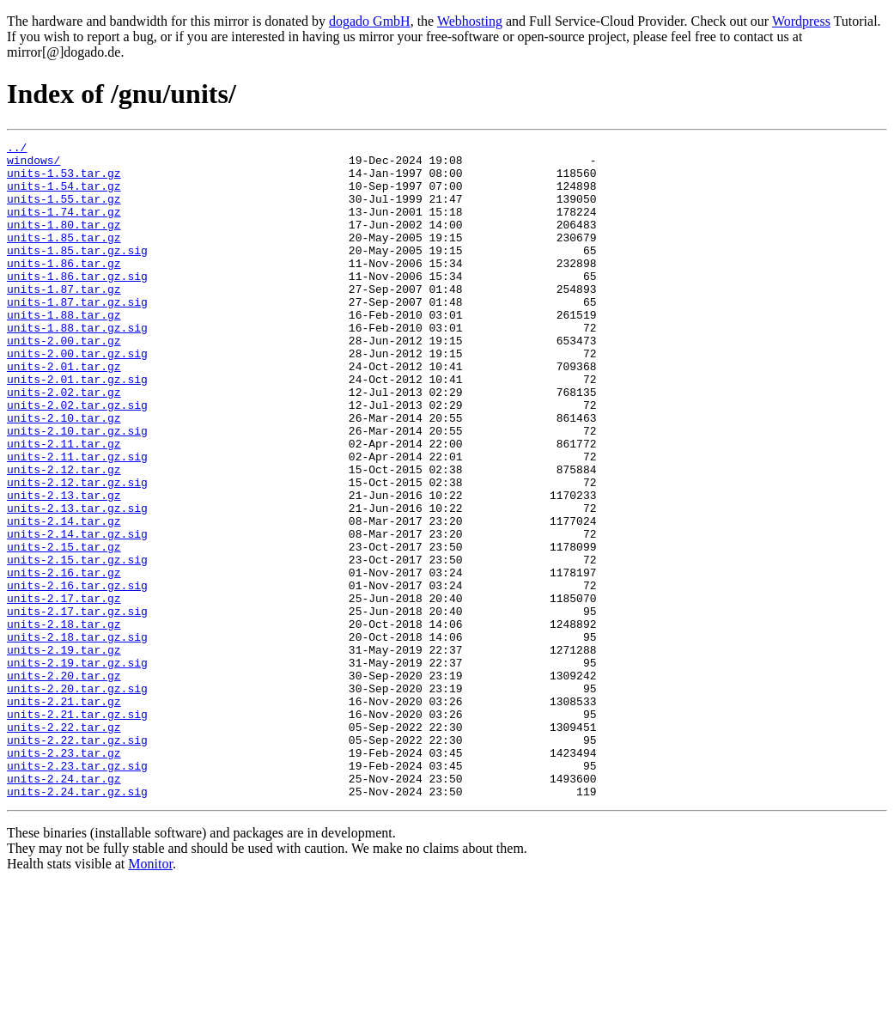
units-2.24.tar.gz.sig (77, 922)
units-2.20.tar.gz (64, 783)
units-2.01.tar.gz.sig (77, 427)
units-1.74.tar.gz (64, 226)
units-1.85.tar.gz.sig (77, 273)
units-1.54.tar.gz (64, 196)
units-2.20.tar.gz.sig (77, 799)
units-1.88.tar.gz (64, 350)
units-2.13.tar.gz (64, 567)
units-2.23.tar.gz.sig (77, 891)
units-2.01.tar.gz (64, 412)
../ (17, 149)
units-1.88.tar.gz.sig (77, 366)
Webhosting (469, 21)
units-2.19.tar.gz (64, 752)
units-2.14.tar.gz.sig (77, 613)
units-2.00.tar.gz (64, 381)
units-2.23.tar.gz (64, 876)
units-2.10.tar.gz (64, 474)
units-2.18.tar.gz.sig (77, 737)
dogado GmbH (370, 21)
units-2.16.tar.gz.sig (77, 675)
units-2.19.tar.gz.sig (77, 768)
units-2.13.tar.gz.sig (77, 582)
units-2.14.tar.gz (64, 598)
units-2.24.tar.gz (64, 907)
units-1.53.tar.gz (64, 180)
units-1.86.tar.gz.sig (77, 304)
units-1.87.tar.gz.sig (77, 335)
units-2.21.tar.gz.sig (77, 829)
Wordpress (801, 21)
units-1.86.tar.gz (64, 288)
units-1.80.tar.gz (64, 242)
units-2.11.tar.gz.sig (77, 520)
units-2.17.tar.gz (64, 690)
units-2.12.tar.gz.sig (77, 551)
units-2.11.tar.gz (64, 505)
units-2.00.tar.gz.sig (77, 397)
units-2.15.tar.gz (64, 628)
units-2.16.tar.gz (64, 659)
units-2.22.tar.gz (64, 845)
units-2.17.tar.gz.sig (77, 706)
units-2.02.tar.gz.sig (77, 458)
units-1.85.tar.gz (64, 257)
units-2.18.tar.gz (64, 721)
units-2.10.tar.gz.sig (77, 489)
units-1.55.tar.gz (64, 211)
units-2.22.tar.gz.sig (77, 860)
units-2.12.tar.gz (64, 536)
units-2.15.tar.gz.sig (77, 644)
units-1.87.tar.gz (64, 319)
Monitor (150, 995)
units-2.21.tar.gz (64, 814)
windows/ (33, 165)
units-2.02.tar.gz (64, 443)
